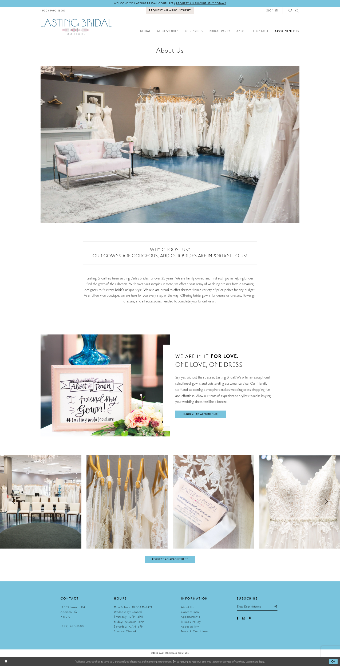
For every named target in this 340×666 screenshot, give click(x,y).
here (261, 661)
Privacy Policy (191, 622)
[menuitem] (53, 10)
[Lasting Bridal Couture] (76, 26)
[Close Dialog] (6, 661)
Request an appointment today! (201, 3)
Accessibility (190, 626)
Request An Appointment (170, 559)
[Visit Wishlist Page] (290, 10)
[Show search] (297, 10)
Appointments (190, 616)
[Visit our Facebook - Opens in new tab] (238, 618)
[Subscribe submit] (275, 606)
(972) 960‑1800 (72, 626)
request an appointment (201, 414)
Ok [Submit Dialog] (333, 661)
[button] (272, 10)
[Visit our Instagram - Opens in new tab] (243, 618)
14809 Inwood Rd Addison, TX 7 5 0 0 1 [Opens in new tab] (73, 612)
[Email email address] (257, 606)
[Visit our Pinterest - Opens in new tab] (250, 618)
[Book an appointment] (170, 10)
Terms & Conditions (194, 631)
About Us (187, 607)
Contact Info (190, 612)
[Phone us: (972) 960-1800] (53, 10)
